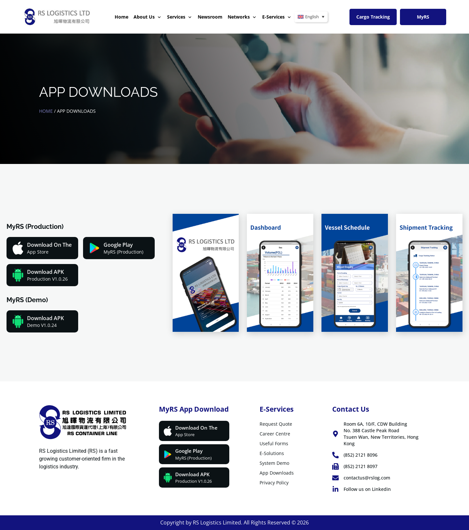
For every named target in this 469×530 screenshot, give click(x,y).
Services (179, 17)
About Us (147, 17)
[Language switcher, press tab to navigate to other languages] (311, 16)
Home (121, 17)
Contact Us (350, 409)
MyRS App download (194, 409)
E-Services (276, 17)
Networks (242, 17)
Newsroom (210, 17)
